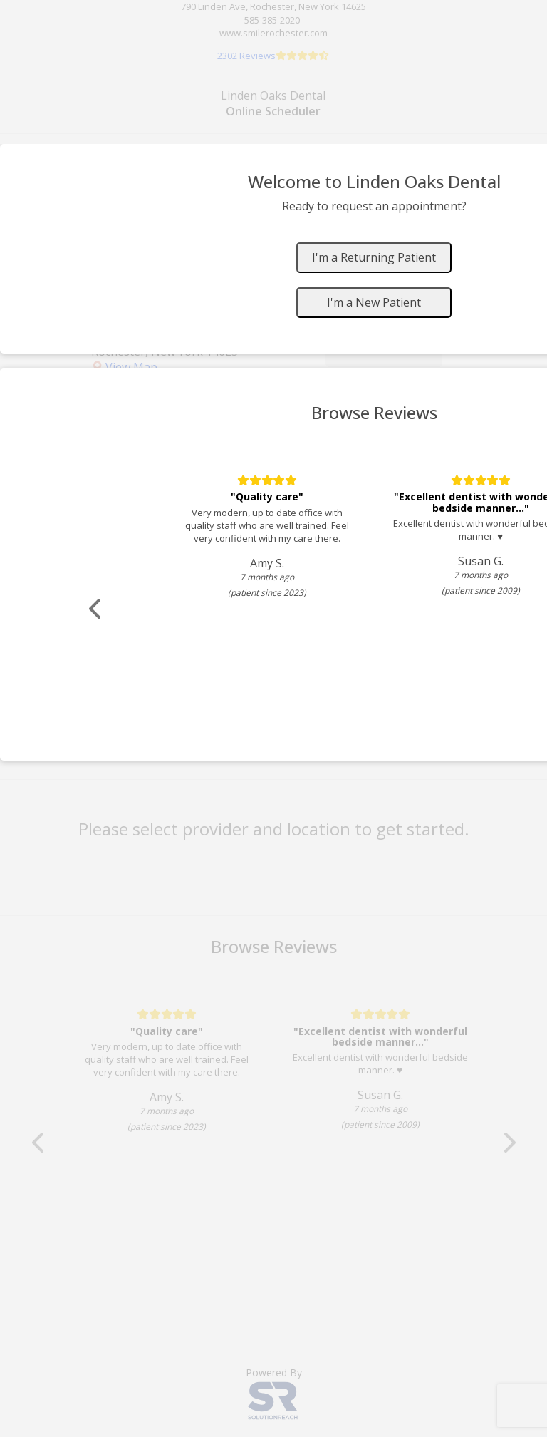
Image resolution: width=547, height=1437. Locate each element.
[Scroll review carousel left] (96, 609)
